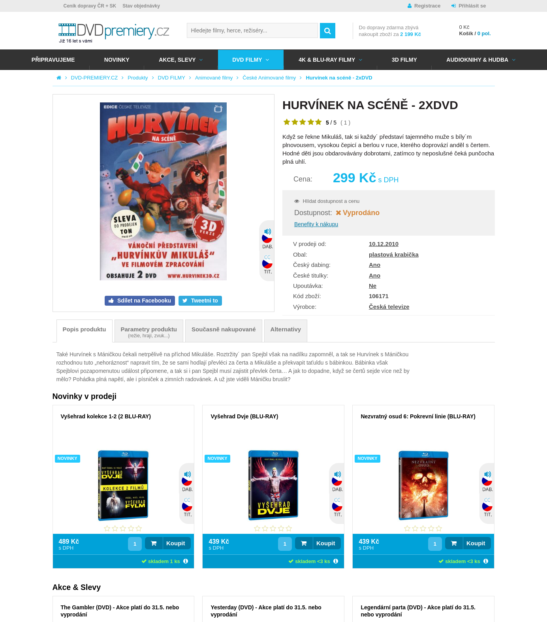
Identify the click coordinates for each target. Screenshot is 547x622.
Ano (374, 264)
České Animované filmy (269, 78)
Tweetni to (204, 300)
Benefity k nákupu (316, 224)
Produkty (138, 78)
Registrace (427, 6)
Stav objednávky (141, 6)
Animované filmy (214, 78)
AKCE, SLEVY (177, 60)
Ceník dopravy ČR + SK (90, 6)
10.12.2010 (384, 243)
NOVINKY (117, 60)
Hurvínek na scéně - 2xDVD (339, 78)
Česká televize (389, 306)
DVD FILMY (247, 60)
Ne (372, 285)
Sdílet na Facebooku (143, 300)
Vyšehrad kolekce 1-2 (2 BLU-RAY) (106, 416)
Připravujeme (53, 60)
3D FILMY (404, 60)
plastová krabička (394, 254)
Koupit (175, 543)
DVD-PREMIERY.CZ (94, 78)
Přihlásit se (472, 6)
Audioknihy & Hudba (477, 60)
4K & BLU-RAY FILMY (327, 60)
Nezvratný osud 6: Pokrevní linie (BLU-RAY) (418, 416)
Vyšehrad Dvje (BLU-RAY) (244, 416)
